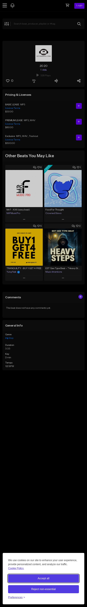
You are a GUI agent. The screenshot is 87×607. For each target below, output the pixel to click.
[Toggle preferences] (16, 597)
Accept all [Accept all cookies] (43, 578)
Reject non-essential (43, 589)
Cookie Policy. (16, 568)
